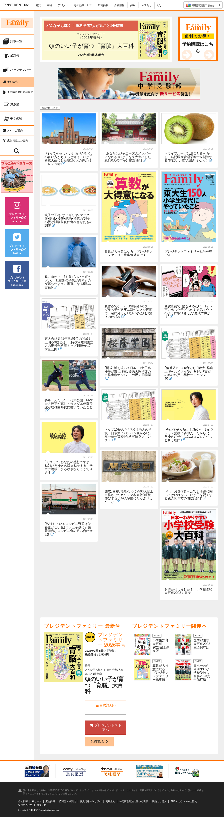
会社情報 (119, 5)
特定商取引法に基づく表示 (133, 801)
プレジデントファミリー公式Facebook (17, 278)
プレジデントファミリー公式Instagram (17, 214)
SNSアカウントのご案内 (184, 801)
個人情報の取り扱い (91, 801)
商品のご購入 (159, 801)
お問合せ (146, 5)
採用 (132, 5)
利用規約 (110, 801)
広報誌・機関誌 (67, 801)
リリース (36, 801)
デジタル (63, 5)
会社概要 (23, 801)
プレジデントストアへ (105, 727)
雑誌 (38, 5)
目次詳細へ (105, 705)
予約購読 (99, 741)
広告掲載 (103, 5)
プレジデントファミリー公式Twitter (17, 246)
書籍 (49, 5)
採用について (25, 805)
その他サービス (83, 5)
